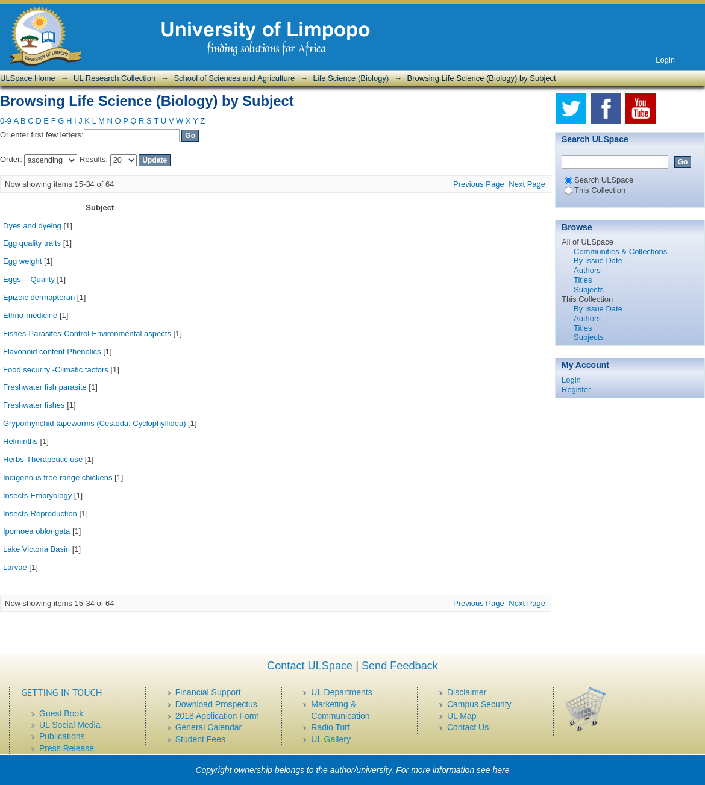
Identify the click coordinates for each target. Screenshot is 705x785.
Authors (587, 270)
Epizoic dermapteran (39, 297)
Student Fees (200, 739)
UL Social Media (69, 725)
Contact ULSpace (309, 666)
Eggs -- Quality (29, 279)
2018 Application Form (217, 716)
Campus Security (479, 704)
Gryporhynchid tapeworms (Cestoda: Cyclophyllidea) (94, 423)
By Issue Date (598, 260)
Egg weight (22, 261)
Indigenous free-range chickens (57, 477)
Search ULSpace (599, 179)
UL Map (462, 716)
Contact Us (468, 727)
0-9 (5, 120)
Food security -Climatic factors (55, 369)
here (501, 770)
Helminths (20, 441)
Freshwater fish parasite (45, 387)
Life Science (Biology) (351, 78)
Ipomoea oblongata (36, 531)
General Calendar (208, 727)
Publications (62, 736)
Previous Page (478, 184)
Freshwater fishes (34, 405)
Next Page (527, 184)
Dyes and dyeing (32, 225)
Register (576, 389)
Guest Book (61, 713)
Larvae (15, 567)
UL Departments (341, 692)
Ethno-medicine (30, 315)
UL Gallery (331, 739)
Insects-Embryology (37, 495)
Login (665, 59)
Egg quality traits (32, 243)
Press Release (66, 748)
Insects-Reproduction (40, 513)
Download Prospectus (216, 704)
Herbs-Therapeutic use (43, 459)
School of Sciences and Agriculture (234, 78)
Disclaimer (466, 692)
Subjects (589, 289)
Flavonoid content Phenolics (52, 351)
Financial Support (208, 692)
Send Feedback (400, 666)
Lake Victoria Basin (36, 549)
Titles (583, 279)
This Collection (595, 190)
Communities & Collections (620, 251)
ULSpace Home (27, 78)
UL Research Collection (114, 78)
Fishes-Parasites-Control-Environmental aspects (87, 333)
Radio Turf (330, 727)
